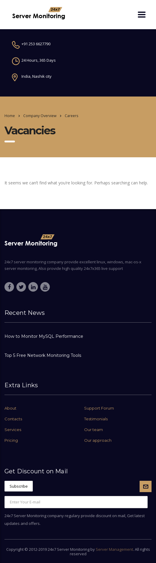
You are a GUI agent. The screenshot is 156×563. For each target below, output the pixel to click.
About (10, 408)
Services (12, 429)
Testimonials (96, 418)
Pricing (11, 440)
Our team (93, 429)
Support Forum (99, 408)
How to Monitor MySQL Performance (43, 336)
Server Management (114, 549)
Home (9, 115)
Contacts (13, 418)
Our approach (98, 440)
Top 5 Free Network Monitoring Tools (42, 355)
